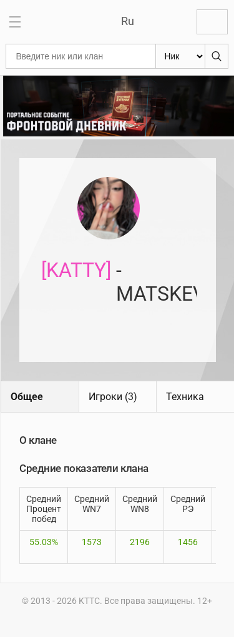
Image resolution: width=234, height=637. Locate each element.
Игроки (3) (113, 397)
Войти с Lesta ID (212, 21)
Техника (185, 397)
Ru (127, 21)
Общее (27, 397)
